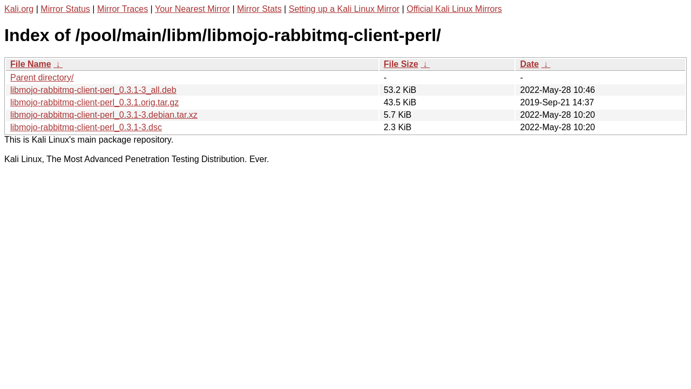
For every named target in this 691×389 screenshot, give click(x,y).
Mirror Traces (122, 9)
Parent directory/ (41, 77)
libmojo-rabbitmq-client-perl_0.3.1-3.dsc (86, 127)
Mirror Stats (259, 9)
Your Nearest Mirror (192, 9)
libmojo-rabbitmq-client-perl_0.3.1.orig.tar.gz (94, 102)
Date (529, 64)
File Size (401, 64)
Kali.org (18, 9)
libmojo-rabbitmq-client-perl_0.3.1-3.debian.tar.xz (104, 114)
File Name (30, 64)
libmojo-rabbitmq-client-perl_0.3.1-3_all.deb (93, 90)
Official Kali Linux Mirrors (454, 9)
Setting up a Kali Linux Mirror (344, 9)
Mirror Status (65, 9)
